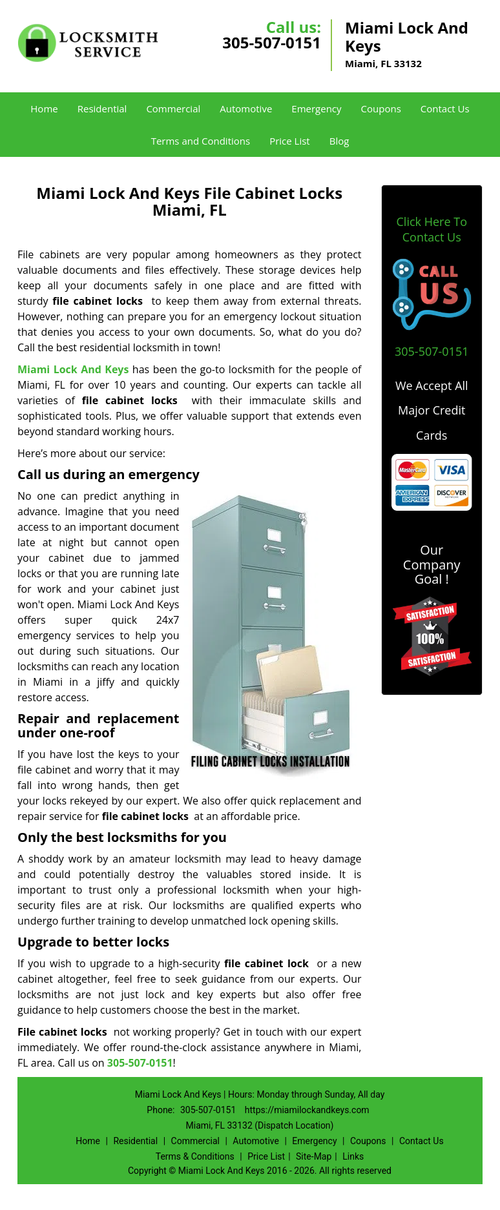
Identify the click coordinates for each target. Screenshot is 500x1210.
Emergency (316, 108)
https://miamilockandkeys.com (307, 1110)
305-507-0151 (271, 42)
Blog (339, 140)
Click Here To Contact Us (432, 229)
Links (353, 1156)
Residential (102, 108)
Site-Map (313, 1156)
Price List (289, 140)
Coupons (381, 108)
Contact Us (445, 108)
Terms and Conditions (201, 140)
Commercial (173, 108)
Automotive (246, 108)
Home (43, 108)
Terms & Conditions (195, 1156)
